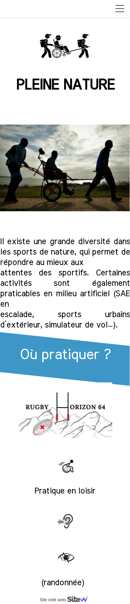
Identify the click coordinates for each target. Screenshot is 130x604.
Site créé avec (66, 599)
